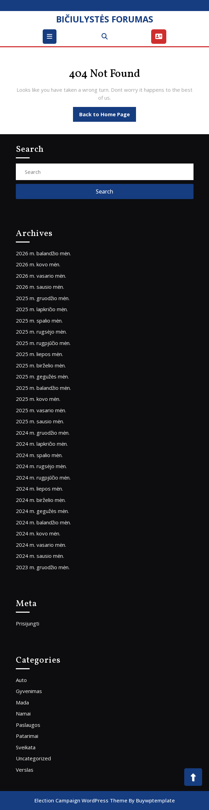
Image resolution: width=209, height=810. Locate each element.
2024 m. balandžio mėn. (43, 522)
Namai (23, 713)
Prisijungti (27, 623)
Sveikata (25, 747)
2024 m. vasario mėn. (41, 544)
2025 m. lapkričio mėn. (42, 309)
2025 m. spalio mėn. (39, 320)
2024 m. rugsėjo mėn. (41, 466)
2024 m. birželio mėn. (41, 499)
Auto (21, 679)
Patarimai (27, 735)
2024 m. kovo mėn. (38, 533)
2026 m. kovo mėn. (38, 264)
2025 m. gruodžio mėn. (43, 298)
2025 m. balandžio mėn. (43, 387)
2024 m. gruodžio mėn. (43, 432)
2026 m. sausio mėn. (40, 286)
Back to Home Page (107, 116)
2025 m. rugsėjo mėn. (41, 331)
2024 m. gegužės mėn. (42, 510)
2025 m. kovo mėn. (38, 398)
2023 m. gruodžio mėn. (43, 567)
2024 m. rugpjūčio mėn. (43, 477)
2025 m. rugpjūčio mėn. (43, 342)
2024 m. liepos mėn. (39, 488)
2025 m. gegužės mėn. (42, 376)
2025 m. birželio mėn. (41, 365)
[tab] (50, 36)
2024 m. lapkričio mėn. (42, 443)
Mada (22, 702)
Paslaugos (28, 724)
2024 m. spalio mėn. (39, 455)
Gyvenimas (29, 691)
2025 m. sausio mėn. (40, 421)
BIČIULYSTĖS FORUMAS (104, 19)
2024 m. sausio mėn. (40, 555)
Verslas (24, 769)
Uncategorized (33, 758)
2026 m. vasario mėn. (41, 275)
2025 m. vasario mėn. (41, 410)
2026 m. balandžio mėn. (43, 253)
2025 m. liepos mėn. (39, 353)
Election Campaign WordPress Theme (80, 800)
